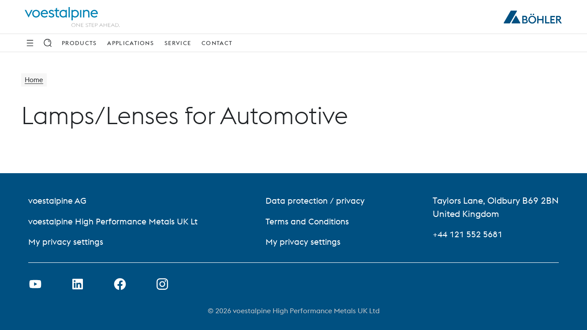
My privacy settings (66, 241)
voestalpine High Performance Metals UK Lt (115, 221)
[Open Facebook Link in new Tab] (120, 284)
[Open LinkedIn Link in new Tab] (78, 284)
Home (35, 80)
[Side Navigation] (30, 43)
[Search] (47, 43)
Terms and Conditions (311, 221)
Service (178, 42)
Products (79, 42)
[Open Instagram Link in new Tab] (162, 284)
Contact (217, 42)
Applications (130, 42)
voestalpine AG (58, 200)
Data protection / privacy (318, 200)
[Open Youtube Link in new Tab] (35, 284)
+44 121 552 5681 (470, 234)
